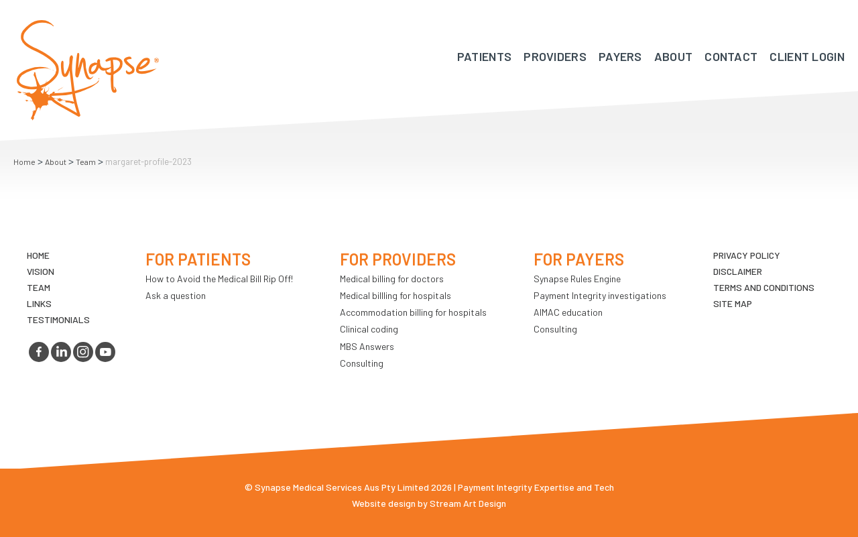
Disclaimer (737, 271)
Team (86, 161)
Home (24, 161)
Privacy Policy (746, 255)
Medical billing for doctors (392, 278)
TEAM (38, 287)
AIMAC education (568, 312)
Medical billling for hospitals (395, 295)
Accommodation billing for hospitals (413, 312)
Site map (732, 303)
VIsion (40, 271)
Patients (484, 56)
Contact (730, 56)
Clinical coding (369, 329)
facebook (39, 352)
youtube (105, 352)
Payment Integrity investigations (600, 295)
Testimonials (58, 319)
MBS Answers (367, 346)
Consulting (361, 363)
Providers (555, 56)
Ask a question (175, 295)
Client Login (807, 56)
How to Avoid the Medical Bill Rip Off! (219, 278)
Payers (620, 56)
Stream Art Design (468, 503)
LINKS (39, 303)
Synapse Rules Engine (577, 278)
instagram (83, 352)
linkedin (61, 352)
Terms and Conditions (763, 287)
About (673, 56)
